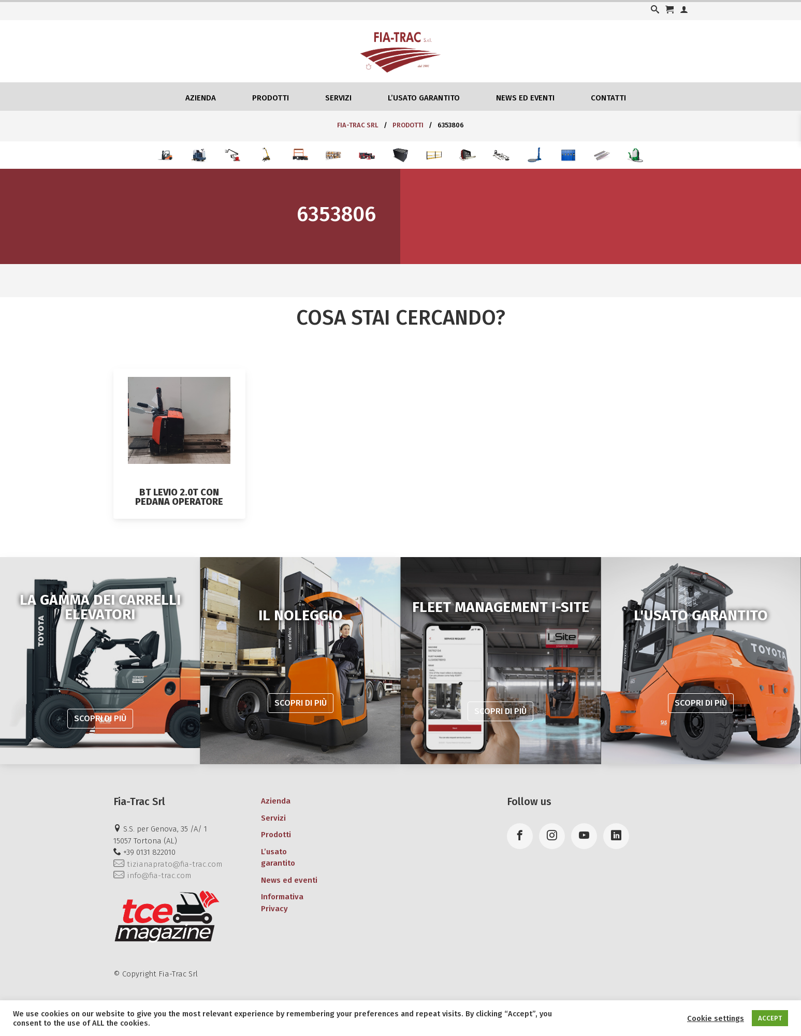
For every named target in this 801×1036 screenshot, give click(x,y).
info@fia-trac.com (152, 875)
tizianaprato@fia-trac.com (167, 864)
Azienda (200, 98)
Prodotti (270, 98)
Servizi (338, 98)
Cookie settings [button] (715, 1018)
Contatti (608, 98)
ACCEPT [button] (770, 1018)
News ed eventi (525, 98)
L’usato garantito (424, 98)
